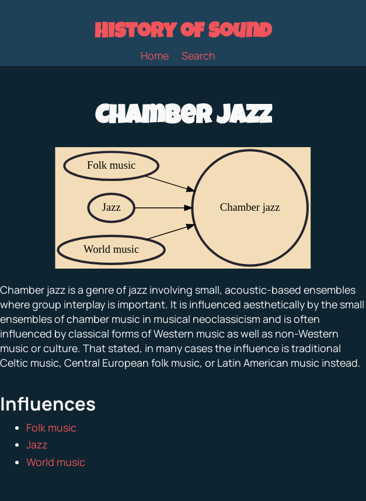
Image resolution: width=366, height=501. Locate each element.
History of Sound (183, 33)
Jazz (36, 444)
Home (155, 55)
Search (198, 55)
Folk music (51, 427)
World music (55, 462)
